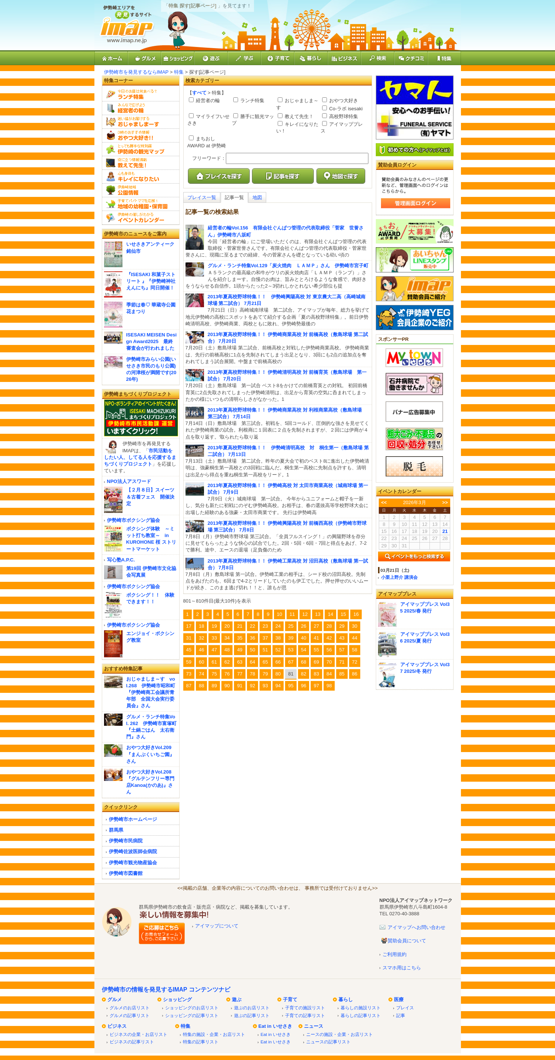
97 (316, 685)
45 (188, 650)
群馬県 (116, 830)
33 (214, 638)
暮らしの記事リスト (361, 1015)
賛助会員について (407, 940)
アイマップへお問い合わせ (416, 927)
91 (239, 685)
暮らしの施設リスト (361, 1007)
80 (278, 674)
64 (252, 662)
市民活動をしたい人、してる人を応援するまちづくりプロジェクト (140, 457)
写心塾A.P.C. (121, 560)
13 (317, 614)
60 (201, 662)
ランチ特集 (252, 100)
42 (329, 638)
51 (265, 650)
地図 (257, 197)
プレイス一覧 (201, 197)
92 (252, 685)
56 (329, 650)
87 (188, 685)
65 (265, 662)
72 (354, 662)
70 (329, 662)
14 (330, 614)
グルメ (114, 999)
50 (252, 650)
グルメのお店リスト (130, 1007)
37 (265, 638)
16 (355, 614)
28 (329, 626)
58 (354, 650)
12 (305, 614)
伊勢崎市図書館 (126, 873)
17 (188, 626)
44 (354, 638)
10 (279, 614)
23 (265, 626)
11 (292, 614)
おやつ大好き (343, 100)
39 (290, 638)
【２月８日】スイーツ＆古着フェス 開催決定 (150, 496)
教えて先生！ (299, 116)
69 (316, 662)
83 (316, 674)
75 (214, 674)
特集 (179, 72)
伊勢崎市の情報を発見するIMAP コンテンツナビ (166, 989)
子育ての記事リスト (305, 1015)
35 (239, 638)
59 (188, 662)
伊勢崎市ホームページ (133, 819)
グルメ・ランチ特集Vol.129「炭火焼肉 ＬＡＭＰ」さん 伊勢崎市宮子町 (288, 265)
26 (303, 626)
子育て (290, 999)
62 (227, 662)
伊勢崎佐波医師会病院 (133, 851)
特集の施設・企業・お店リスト (214, 1034)
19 (214, 626)
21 (239, 626)
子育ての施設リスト (305, 1007)
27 (316, 626)
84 (329, 674)
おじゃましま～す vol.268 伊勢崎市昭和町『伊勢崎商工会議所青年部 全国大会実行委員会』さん (150, 692)
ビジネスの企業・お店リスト (138, 1034)
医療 (399, 999)
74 (201, 674)
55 (316, 650)
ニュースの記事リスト (328, 1041)
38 (278, 638)
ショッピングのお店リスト (191, 1007)
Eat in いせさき (275, 1026)
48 (227, 650)
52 (278, 650)
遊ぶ (236, 999)
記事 (400, 1015)
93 (265, 685)
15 (343, 614)
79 (265, 674)
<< (384, 502)
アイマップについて (216, 926)
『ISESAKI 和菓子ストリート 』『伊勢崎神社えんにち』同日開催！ (151, 281)
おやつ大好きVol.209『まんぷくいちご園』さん (150, 754)
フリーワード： (209, 158)
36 (252, 638)
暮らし (345, 999)
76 (227, 674)
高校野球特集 (343, 116)
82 (303, 674)
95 (290, 685)
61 (214, 662)
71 (341, 662)
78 (252, 674)
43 (341, 638)
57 (341, 650)
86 (354, 674)
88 (201, 685)
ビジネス (117, 1026)
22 (252, 626)
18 (201, 626)
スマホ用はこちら (401, 967)
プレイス (405, 1007)
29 (341, 626)
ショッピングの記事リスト (191, 1015)
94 (278, 685)
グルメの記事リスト (130, 1015)
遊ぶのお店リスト (252, 1007)
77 (239, 674)
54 (303, 650)
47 (214, 650)
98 (329, 685)
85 (341, 674)
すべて (199, 92)
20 (227, 626)
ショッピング (177, 999)
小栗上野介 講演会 (399, 577)
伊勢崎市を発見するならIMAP (136, 72)
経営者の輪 (207, 100)
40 (303, 638)
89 (214, 685)
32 (201, 638)
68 (303, 662)
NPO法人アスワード (129, 481)
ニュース (313, 1026)
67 (290, 662)
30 (354, 626)
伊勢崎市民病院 (126, 840)
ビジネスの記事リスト (132, 1041)
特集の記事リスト (200, 1041)
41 (316, 638)
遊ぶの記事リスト (252, 1015)
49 (239, 650)
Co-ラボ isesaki (345, 108)
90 (227, 685)
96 (303, 685)
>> (445, 502)
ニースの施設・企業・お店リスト (339, 1034)
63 (239, 662)
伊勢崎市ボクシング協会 (133, 520)
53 (290, 650)
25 (290, 626)
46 (201, 650)
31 (188, 638)
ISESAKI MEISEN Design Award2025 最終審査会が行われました (151, 341)
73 (188, 674)
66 (278, 662)
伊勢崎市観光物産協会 (133, 862)
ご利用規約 (394, 954)
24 (278, 626)
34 (227, 638)
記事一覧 (234, 197)
